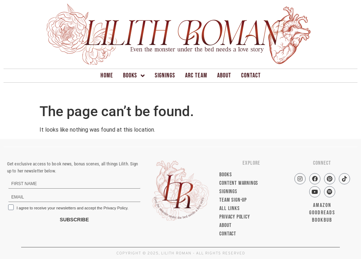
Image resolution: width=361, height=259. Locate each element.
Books (134, 75)
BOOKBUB (322, 220)
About (224, 75)
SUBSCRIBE (74, 219)
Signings (165, 75)
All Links (229, 208)
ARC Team (196, 75)
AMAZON (322, 205)
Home (106, 75)
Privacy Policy (234, 217)
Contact (251, 75)
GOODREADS (322, 212)
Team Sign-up (233, 200)
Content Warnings (238, 183)
